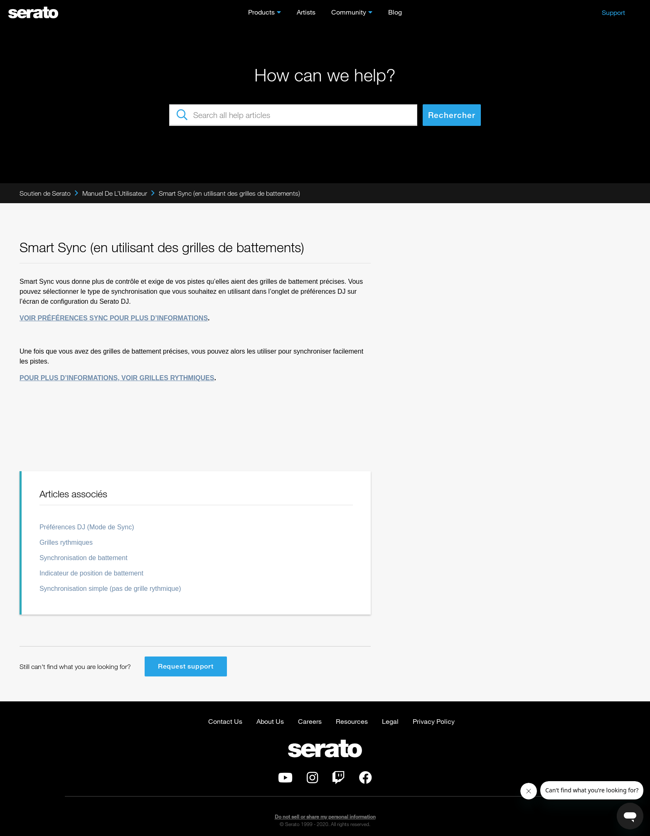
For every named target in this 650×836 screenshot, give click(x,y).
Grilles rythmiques (66, 542)
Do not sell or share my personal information (325, 817)
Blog (395, 12)
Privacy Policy (434, 721)
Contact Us (225, 721)
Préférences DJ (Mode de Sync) (86, 527)
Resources (352, 721)
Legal (390, 721)
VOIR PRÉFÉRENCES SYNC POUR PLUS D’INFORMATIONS (114, 318)
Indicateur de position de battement (91, 573)
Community (348, 12)
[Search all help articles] (293, 115)
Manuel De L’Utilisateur (114, 193)
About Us (270, 721)
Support (613, 12)
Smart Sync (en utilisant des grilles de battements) (229, 193)
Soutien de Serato (45, 193)
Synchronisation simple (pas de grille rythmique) (110, 588)
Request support (186, 666)
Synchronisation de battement (83, 557)
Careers (310, 721)
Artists (306, 12)
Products (261, 12)
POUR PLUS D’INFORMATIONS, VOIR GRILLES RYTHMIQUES (117, 377)
